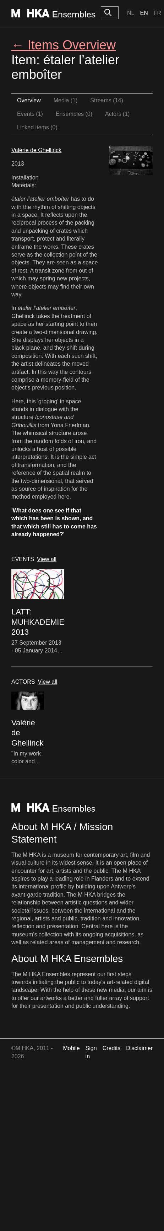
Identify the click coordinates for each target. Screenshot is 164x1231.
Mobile (71, 1048)
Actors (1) (117, 114)
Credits (112, 1048)
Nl (130, 13)
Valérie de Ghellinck (36, 150)
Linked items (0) (37, 127)
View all (46, 559)
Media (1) (66, 100)
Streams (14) (106, 100)
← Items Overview (63, 45)
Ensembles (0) (74, 114)
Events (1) (30, 114)
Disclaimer (139, 1048)
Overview (29, 100)
